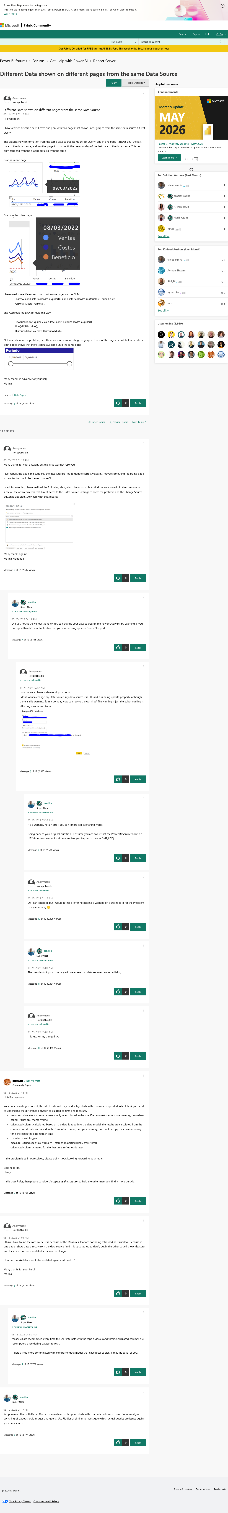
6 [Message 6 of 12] (14, 569)
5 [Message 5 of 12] (14, 1192)
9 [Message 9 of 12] (38, 849)
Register (183, 33)
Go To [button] (219, 34)
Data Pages (20, 395)
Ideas (89, 25)
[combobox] (181, 41)
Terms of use (203, 1489)
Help (207, 33)
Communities (105, 25)
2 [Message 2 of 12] (14, 1434)
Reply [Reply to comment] (138, 578)
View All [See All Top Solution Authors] (163, 236)
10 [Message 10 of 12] (39, 918)
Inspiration (74, 25)
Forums (59, 25)
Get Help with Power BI (69, 60)
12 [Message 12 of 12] (39, 1047)
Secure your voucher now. (153, 48)
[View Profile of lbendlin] (31, 602)
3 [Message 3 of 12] (14, 1285)
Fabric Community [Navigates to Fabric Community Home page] (37, 25)
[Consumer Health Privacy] (46, 1501)
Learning (134, 25)
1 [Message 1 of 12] (14, 403)
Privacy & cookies (183, 1489)
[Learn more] (169, 157)
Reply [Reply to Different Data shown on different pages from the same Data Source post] (138, 402)
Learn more (10, 13)
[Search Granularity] (123, 41)
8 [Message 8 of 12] (30, 771)
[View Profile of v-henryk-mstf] (32, 1080)
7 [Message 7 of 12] (22, 639)
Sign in (196, 33)
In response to (24, 611)
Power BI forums (13, 60)
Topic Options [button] (134, 82)
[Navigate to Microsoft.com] (9, 25)
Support (150, 25)
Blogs (121, 25)
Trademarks (220, 1489)
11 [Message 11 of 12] (39, 983)
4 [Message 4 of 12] (22, 1364)
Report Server (104, 60)
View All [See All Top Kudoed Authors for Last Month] (163, 310)
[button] (113, 82)
